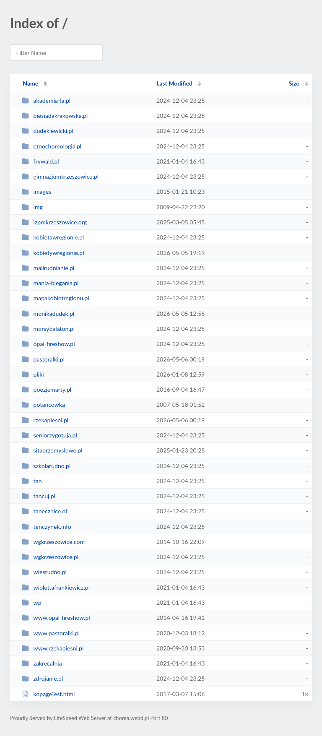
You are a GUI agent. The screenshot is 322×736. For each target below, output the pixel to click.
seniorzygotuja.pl (49, 435)
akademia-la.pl (46, 100)
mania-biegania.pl (50, 282)
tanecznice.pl (44, 511)
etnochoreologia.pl (51, 146)
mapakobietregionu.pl (55, 298)
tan (32, 480)
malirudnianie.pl (48, 267)
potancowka (43, 404)
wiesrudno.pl (44, 571)
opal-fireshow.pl (48, 343)
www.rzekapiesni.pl (52, 648)
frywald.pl (40, 161)
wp (31, 602)
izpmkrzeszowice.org (54, 222)
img (32, 207)
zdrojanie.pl (42, 678)
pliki (33, 374)
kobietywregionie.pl (53, 252)
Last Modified (174, 83)
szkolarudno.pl (46, 465)
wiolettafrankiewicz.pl (56, 587)
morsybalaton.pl (48, 328)
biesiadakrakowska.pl (55, 115)
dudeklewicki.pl (47, 130)
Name (30, 83)
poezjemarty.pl (46, 389)
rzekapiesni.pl (45, 420)
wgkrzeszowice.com (53, 541)
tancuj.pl (38, 495)
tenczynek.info (46, 526)
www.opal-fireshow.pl (56, 617)
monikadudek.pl (48, 313)
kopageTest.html (48, 693)
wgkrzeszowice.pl (50, 556)
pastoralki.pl (43, 359)
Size (294, 83)
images (36, 191)
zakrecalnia (42, 663)
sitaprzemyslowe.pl (52, 450)
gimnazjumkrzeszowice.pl (60, 176)
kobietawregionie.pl (53, 237)
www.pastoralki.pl (51, 633)
